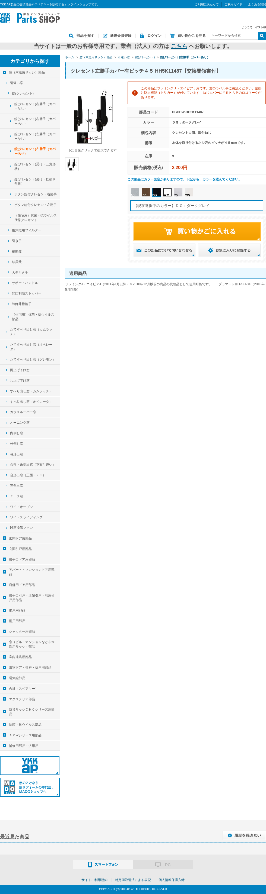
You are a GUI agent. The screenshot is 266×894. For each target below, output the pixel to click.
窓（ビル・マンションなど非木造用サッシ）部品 (32, 644)
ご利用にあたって (207, 4)
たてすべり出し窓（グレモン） (33, 359)
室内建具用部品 (20, 657)
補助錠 (17, 251)
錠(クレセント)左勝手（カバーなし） (35, 136)
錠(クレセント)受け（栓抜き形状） (35, 181)
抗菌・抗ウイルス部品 (25, 725)
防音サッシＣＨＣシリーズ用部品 (32, 712)
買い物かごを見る (192, 36)
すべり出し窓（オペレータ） (31, 402)
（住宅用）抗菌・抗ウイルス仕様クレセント (35, 217)
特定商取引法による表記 (133, 880)
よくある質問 (257, 4)
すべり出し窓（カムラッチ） (31, 391)
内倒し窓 (16, 433)
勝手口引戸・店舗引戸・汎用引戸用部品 (32, 598)
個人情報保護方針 (172, 880)
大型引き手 (20, 272)
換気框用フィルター (26, 230)
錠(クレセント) (23, 93)
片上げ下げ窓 (20, 381)
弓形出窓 (16, 454)
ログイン (154, 36)
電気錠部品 (17, 678)
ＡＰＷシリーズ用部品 (25, 735)
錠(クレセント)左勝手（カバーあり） (35, 151)
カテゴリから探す (29, 61)
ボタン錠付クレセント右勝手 (35, 194)
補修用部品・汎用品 (23, 746)
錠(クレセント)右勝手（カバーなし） (35, 106)
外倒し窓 (16, 444)
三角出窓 (16, 486)
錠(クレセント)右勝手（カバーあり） (35, 121)
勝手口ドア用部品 (22, 559)
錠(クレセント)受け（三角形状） (35, 166)
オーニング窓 (20, 423)
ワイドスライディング (26, 517)
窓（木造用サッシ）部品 (27, 72)
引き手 (17, 241)
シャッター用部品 (22, 631)
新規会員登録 (120, 36)
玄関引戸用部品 (20, 549)
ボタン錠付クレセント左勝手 (35, 205)
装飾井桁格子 (21, 304)
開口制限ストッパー (26, 293)
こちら (179, 46)
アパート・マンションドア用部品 (32, 572)
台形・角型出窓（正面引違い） (33, 465)
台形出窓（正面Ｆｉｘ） (28, 475)
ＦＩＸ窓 (16, 496)
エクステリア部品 (22, 699)
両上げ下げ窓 (20, 370)
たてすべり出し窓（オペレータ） (31, 347)
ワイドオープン (21, 507)
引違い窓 (16, 83)
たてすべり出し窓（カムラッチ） (31, 332)
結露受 (17, 262)
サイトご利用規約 (94, 880)
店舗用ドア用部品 (22, 585)
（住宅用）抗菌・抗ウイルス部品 (33, 317)
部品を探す (85, 36)
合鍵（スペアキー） (23, 689)
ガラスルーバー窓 (23, 412)
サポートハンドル (25, 283)
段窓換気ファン (21, 528)
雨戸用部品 (17, 621)
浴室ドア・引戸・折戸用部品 (30, 667)
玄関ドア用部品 (20, 538)
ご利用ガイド (233, 4)
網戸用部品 (17, 610)
